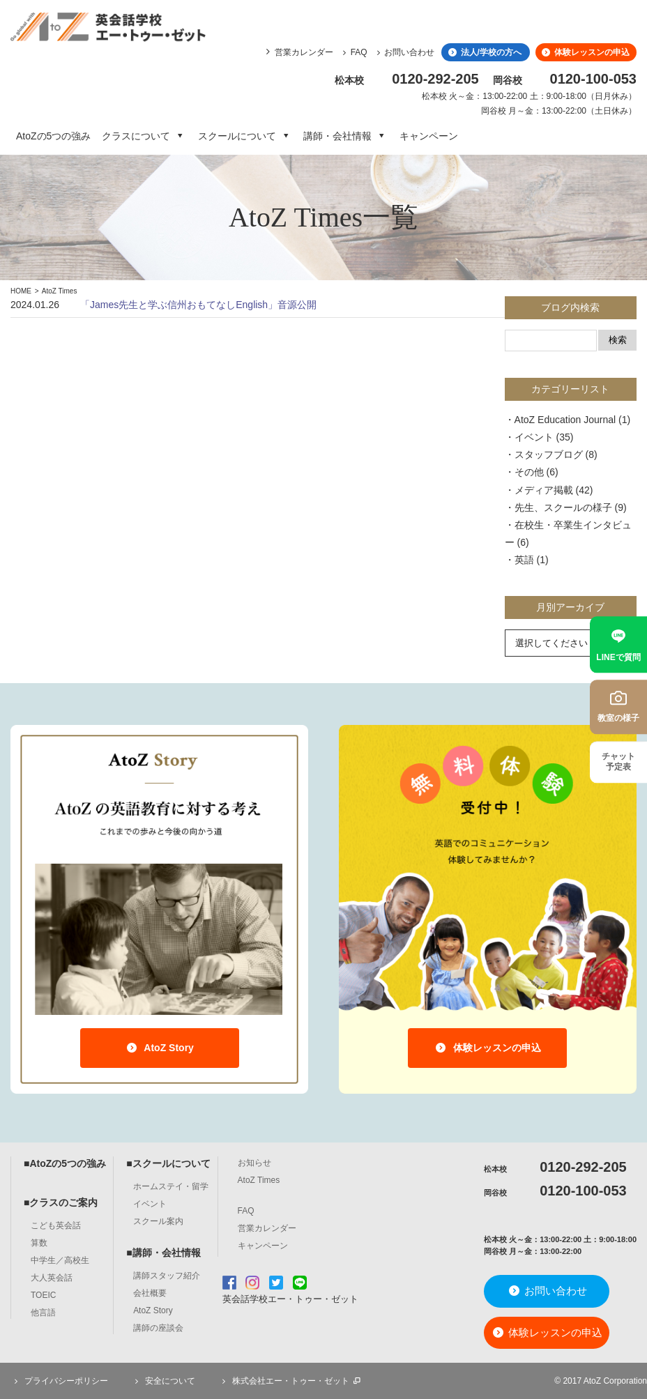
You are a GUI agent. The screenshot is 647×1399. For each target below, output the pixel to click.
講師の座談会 (158, 1328)
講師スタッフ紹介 (166, 1275)
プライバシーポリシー (59, 1381)
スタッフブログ (549, 454)
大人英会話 (52, 1278)
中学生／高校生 (60, 1260)
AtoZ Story (159, 1047)
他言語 (43, 1312)
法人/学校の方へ (483, 52)
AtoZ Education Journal (565, 419)
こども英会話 (56, 1225)
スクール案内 (158, 1221)
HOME (20, 291)
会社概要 (150, 1293)
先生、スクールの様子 (563, 507)
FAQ (353, 52)
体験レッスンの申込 (585, 52)
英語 (524, 559)
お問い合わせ (404, 52)
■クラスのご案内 (61, 1202)
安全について (163, 1381)
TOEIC (43, 1295)
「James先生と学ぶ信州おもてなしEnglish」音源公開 (198, 304)
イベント (534, 437)
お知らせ (254, 1163)
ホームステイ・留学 (170, 1186)
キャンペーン (428, 136)
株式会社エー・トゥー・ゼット (290, 1381)
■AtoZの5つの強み (65, 1163)
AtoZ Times (59, 291)
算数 (39, 1243)
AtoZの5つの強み (53, 136)
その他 (529, 471)
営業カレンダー (304, 52)
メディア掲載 (544, 490)
